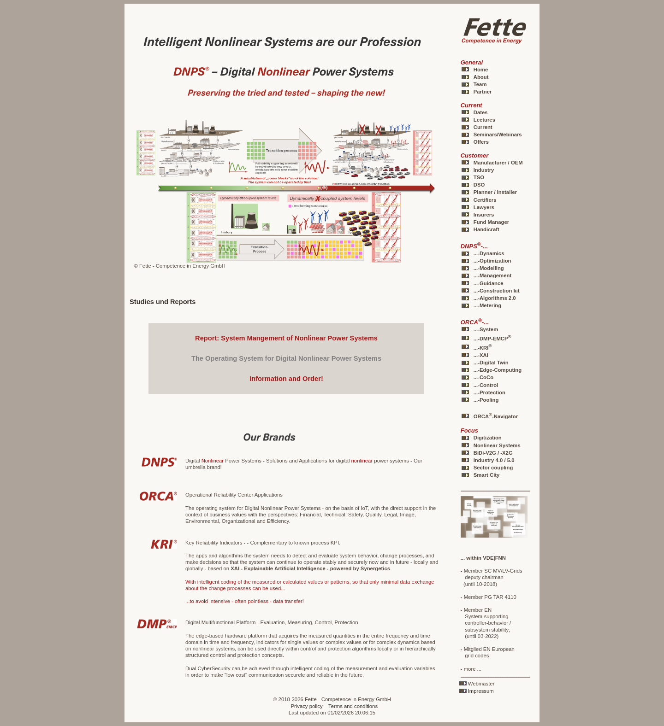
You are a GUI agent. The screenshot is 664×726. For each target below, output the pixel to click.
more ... (471, 669)
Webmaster (481, 683)
